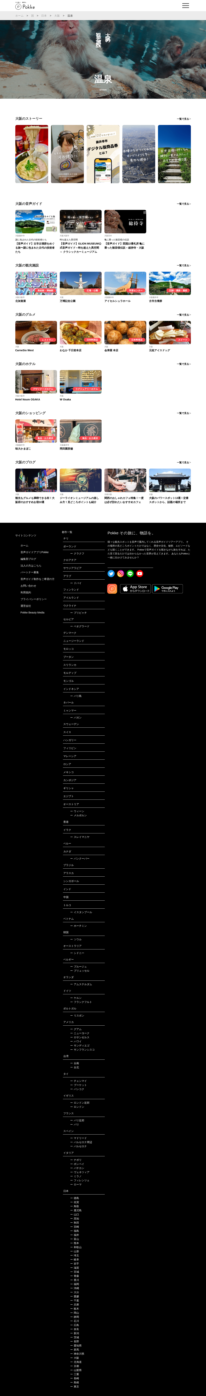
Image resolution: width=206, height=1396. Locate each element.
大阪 (57, 15)
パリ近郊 (77, 1120)
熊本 (74, 1243)
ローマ (76, 1184)
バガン (76, 717)
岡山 (74, 1312)
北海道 (76, 1361)
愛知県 (76, 1345)
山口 (74, 1214)
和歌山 (76, 1247)
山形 (74, 1251)
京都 (74, 1366)
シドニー (77, 952)
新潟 (74, 1333)
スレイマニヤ (79, 836)
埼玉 (74, 1255)
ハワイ (76, 1041)
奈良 (74, 1329)
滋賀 (74, 1267)
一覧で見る (183, 119)
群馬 (74, 1349)
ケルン (76, 997)
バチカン (77, 1168)
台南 (74, 1063)
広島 (74, 1325)
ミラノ (76, 1176)
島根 (74, 1382)
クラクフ (77, 553)
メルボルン (78, 815)
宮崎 (74, 1226)
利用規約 (26, 592)
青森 (74, 1275)
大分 (74, 1292)
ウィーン (77, 811)
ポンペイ (77, 1163)
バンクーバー (79, 858)
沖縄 (74, 1288)
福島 (74, 1230)
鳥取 (74, 1206)
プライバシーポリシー (34, 599)
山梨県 (76, 1370)
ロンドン (77, 1106)
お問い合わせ (28, 585)
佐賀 (74, 1202)
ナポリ (76, 1159)
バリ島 (76, 695)
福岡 (74, 1284)
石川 (74, 1320)
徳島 (74, 1198)
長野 (74, 1341)
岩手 (74, 1263)
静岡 (74, 1316)
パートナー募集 (30, 572)
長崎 (74, 1378)
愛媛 (74, 1296)
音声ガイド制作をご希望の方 (38, 579)
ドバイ (76, 583)
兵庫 (74, 1304)
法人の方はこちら (31, 565)
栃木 (74, 1308)
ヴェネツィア (79, 1172)
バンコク (77, 1089)
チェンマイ (78, 1080)
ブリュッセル (79, 970)
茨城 (74, 1337)
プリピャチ (78, 612)
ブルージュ (78, 966)
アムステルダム (81, 984)
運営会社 (26, 605)
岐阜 (74, 1259)
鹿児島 (76, 1210)
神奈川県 (77, 1353)
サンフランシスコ (82, 1049)
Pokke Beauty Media (32, 612)
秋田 (74, 1222)
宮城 (74, 1271)
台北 (74, 1067)
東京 (74, 1386)
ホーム (19, 15)
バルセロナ (78, 1146)
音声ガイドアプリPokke (35, 552)
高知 (74, 1218)
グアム (76, 1029)
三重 (74, 1374)
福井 (74, 1234)
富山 (74, 1239)
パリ (74, 1124)
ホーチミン (78, 925)
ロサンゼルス (79, 1037)
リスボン (77, 1015)
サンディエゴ (79, 1045)
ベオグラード (79, 626)
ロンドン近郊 (79, 1102)
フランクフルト (81, 1001)
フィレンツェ (79, 1180)
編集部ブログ (28, 558)
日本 (44, 15)
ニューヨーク (79, 1033)
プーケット (78, 1085)
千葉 (74, 1300)
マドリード (78, 1138)
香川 (74, 1279)
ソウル (76, 939)
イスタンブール (81, 912)
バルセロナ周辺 (81, 1142)
